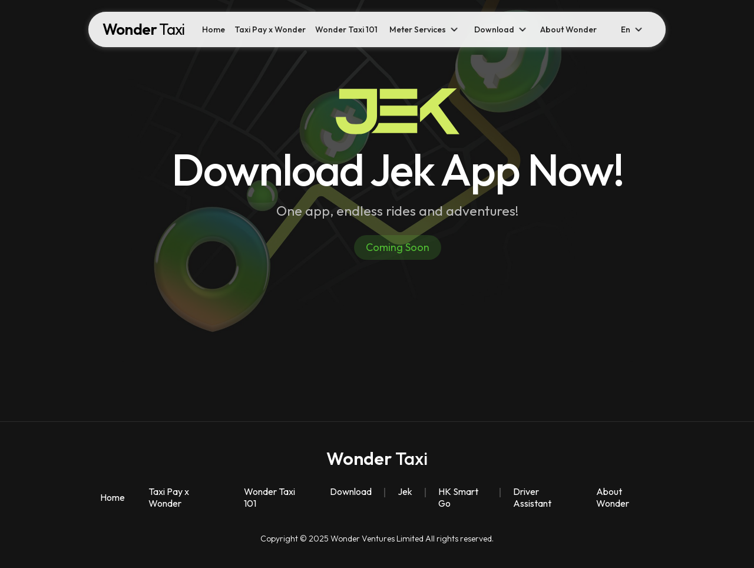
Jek (405, 491)
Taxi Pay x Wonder (270, 29)
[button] (424, 29)
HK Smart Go (458, 497)
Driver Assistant (532, 497)
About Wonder (568, 29)
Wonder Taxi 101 (346, 29)
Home (213, 29)
